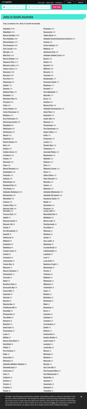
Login (69, 2)
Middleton (47, 217)
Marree (46, 351)
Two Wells (7, 317)
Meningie (47, 354)
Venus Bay (7, 357)
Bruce (46, 99)
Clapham (47, 317)
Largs (5, 334)
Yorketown (48, 287)
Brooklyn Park (8, 284)
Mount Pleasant (9, 168)
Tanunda (47, 75)
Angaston (7, 244)
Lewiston (47, 344)
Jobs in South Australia (18, 16)
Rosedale (6, 311)
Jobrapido (7, 2)
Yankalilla (47, 391)
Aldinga (6, 178)
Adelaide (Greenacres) (52, 109)
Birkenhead (7, 182)
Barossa (6, 75)
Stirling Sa (7, 237)
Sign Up (80, 2)
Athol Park (48, 112)
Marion (6, 135)
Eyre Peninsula (9, 119)
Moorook (47, 361)
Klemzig (6, 297)
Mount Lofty (48, 221)
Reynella (6, 211)
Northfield (7, 344)
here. (54, 403)
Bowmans (47, 307)
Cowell (6, 254)
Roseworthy (8, 314)
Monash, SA (8, 224)
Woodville (7, 198)
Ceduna (6, 202)
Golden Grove (8, 152)
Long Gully (48, 261)
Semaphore (7, 274)
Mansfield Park (49, 214)
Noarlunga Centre (10, 122)
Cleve (46, 172)
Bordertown (7, 195)
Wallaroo (47, 49)
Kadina (6, 148)
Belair (5, 281)
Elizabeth (6, 95)
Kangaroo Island (50, 198)
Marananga (48, 267)
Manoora (6, 267)
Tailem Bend (48, 35)
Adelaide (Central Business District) (58, 39)
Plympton (47, 29)
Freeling (6, 387)
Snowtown (48, 384)
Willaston (47, 284)
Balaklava (7, 247)
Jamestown (7, 261)
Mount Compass (9, 271)
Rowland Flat (8, 185)
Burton (46, 59)
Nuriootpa (47, 205)
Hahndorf (47, 115)
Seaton (46, 185)
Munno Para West (10, 341)
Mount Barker (8, 42)
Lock (45, 257)
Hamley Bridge (49, 337)
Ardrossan (7, 371)
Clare (5, 165)
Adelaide (6, 29)
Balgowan (47, 244)
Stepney (47, 162)
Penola (46, 271)
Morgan (47, 364)
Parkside (6, 175)
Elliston (47, 331)
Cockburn (7, 155)
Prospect (6, 102)
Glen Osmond (49, 178)
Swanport (47, 387)
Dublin (46, 327)
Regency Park (8, 62)
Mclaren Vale (8, 208)
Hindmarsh (7, 132)
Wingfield (7, 125)
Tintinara (47, 274)
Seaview (47, 381)
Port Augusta (8, 45)
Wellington (7, 128)
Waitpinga (47, 281)
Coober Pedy (8, 205)
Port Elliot (47, 227)
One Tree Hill (49, 367)
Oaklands (7, 138)
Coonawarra (48, 324)
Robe (5, 354)
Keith (46, 135)
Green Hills (7, 291)
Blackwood (48, 155)
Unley (5, 105)
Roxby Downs (8, 142)
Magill (46, 202)
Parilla (5, 227)
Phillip (5, 347)
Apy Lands (48, 241)
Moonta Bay (8, 304)
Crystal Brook (49, 247)
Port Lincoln (8, 49)
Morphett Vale (8, 99)
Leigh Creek (48, 341)
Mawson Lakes (9, 65)
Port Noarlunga (50, 128)
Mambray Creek (50, 264)
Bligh (46, 304)
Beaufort (6, 324)
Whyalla (6, 52)
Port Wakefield (49, 92)
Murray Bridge (8, 59)
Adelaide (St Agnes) (51, 195)
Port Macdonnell (50, 374)
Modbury (6, 115)
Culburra (6, 377)
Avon (5, 374)
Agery (46, 291)
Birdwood (47, 301)
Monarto (47, 72)
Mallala (6, 337)
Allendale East (8, 367)
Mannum (47, 122)
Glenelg (6, 89)
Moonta (6, 301)
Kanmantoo (7, 331)
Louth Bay (48, 347)
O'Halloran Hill (9, 307)
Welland (6, 241)
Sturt (45, 165)
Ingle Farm (7, 327)
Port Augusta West (51, 371)
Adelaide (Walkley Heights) (13, 364)
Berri (5, 145)
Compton (47, 321)
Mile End (6, 55)
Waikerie (47, 277)
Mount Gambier (9, 35)
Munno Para (48, 105)
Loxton (46, 142)
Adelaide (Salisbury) (11, 192)
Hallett (5, 217)
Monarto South (9, 221)
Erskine (6, 381)
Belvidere (47, 297)
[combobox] (38, 7)
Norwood (6, 72)
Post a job (41, 2)
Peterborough (49, 224)
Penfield (47, 89)
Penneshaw (48, 125)
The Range (7, 188)
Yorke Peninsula (9, 112)
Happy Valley (49, 132)
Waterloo (47, 188)
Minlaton (47, 357)
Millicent (47, 69)
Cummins (7, 257)
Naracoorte (48, 32)
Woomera (7, 361)
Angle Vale (48, 119)
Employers (58, 2)
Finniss (6, 384)
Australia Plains (50, 152)
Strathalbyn (7, 172)
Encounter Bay (9, 287)
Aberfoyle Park (49, 52)
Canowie (47, 314)
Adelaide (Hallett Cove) (53, 55)
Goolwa (47, 102)
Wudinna (47, 234)
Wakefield (7, 32)
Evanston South (50, 82)
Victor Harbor (8, 109)
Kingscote (47, 138)
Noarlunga (7, 82)
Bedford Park (8, 92)
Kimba (5, 391)
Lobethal (47, 254)
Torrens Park (8, 214)
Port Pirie (6, 79)
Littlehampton (49, 251)
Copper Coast (8, 251)
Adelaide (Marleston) (52, 192)
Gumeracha (48, 334)
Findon (6, 158)
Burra (46, 311)
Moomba (47, 182)
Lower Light (48, 211)
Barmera (6, 321)
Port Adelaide (8, 39)
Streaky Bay (48, 145)
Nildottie (47, 158)
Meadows (47, 85)
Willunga (47, 231)
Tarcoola (6, 277)
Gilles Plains (48, 175)
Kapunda (6, 294)
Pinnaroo (47, 208)
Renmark (6, 162)
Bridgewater (48, 79)
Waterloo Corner (50, 168)
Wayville (47, 95)
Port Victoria (8, 351)
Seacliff (6, 234)
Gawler (6, 85)
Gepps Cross (8, 69)
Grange (46, 42)
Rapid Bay (48, 377)
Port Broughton (9, 231)
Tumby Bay (7, 264)
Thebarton (48, 148)
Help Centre (50, 2)
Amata (46, 237)
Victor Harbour (49, 45)
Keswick (47, 65)
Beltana (47, 294)
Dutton (46, 62)
